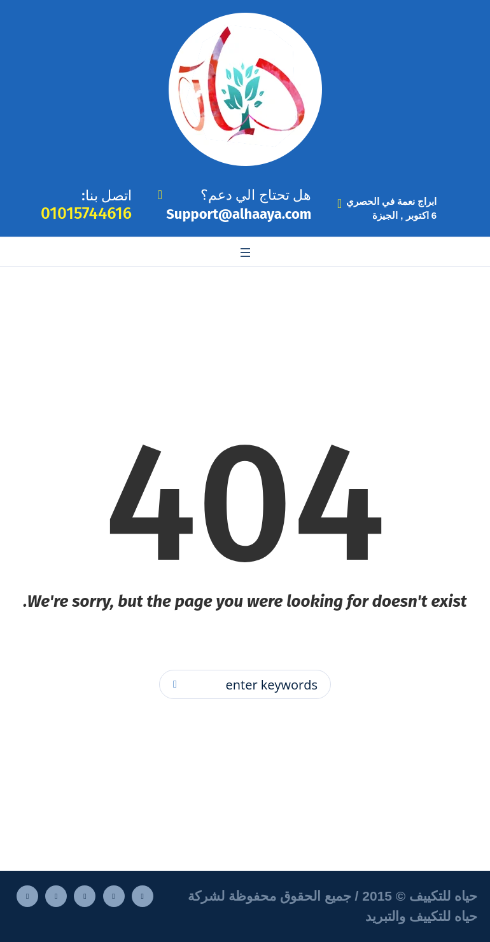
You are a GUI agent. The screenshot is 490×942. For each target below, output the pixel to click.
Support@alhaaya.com (238, 214)
